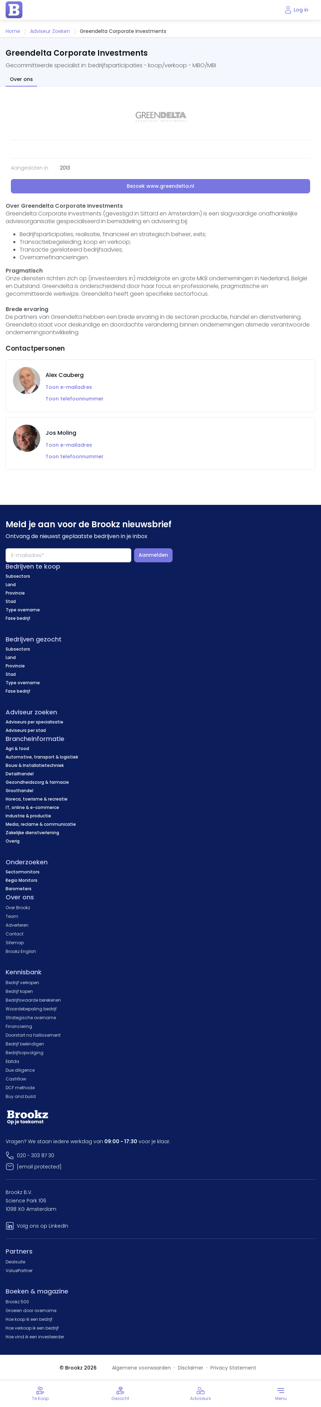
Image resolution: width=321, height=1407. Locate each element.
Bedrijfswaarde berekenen (33, 1000)
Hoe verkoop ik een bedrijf (32, 1328)
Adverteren (17, 925)
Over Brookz (18, 908)
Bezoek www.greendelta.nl (160, 186)
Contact (14, 934)
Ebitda (12, 1061)
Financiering (19, 1026)
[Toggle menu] (281, 1393)
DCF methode (20, 1088)
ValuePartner (19, 1271)
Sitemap (15, 943)
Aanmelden (153, 554)
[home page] (14, 9)
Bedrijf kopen (19, 991)
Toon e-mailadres (69, 387)
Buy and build (21, 1096)
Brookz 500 (17, 1302)
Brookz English (21, 951)
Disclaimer (190, 1367)
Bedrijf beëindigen (25, 1044)
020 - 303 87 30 (35, 1155)
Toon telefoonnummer (75, 399)
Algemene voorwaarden (141, 1367)
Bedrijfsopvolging (24, 1053)
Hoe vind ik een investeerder (35, 1337)
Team (12, 916)
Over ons (21, 79)
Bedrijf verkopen (22, 983)
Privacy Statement (233, 1367)
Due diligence (20, 1070)
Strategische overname (31, 1018)
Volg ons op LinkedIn (42, 1225)
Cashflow (16, 1079)
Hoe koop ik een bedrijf (29, 1319)
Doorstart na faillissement (33, 1035)
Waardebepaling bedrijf (31, 1009)
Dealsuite (15, 1262)
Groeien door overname (31, 1310)
